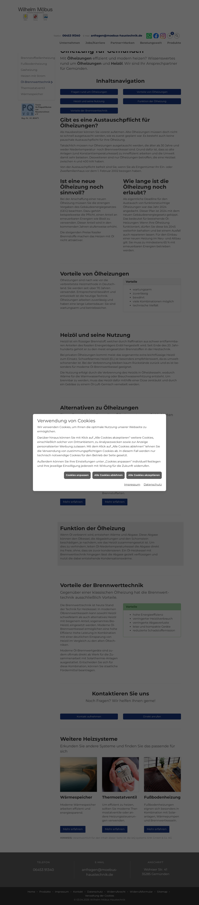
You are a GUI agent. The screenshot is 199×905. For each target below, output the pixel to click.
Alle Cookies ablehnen (108, 475)
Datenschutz (153, 484)
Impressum (132, 484)
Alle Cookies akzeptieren (144, 475)
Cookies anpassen (77, 475)
